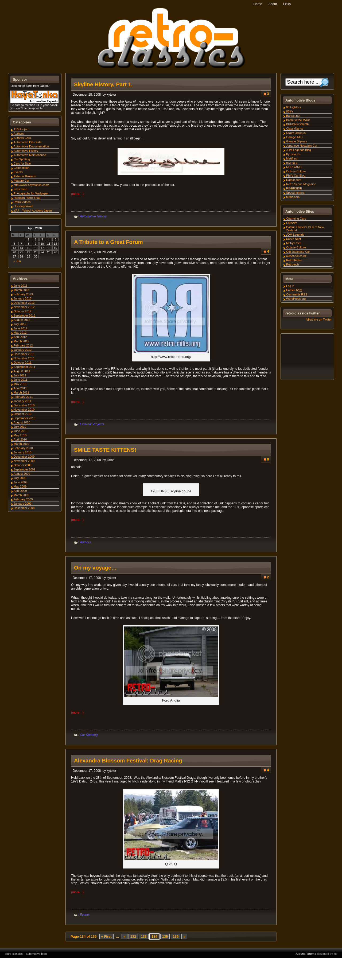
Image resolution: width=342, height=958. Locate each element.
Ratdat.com (293, 179)
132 (133, 936)
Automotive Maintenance (30, 155)
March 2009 (21, 495)
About (273, 4)
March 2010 (21, 443)
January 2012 (23, 349)
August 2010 (22, 422)
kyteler (111, 94)
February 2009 (23, 499)
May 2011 (20, 383)
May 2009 (20, 486)
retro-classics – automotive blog (26, 953)
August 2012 (22, 319)
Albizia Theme (306, 953)
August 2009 (22, 473)
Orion (110, 460)
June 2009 (20, 482)
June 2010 (20, 431)
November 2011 (24, 358)
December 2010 (24, 405)
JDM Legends (295, 234)
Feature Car (21, 180)
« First (106, 936)
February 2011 (23, 396)
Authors (85, 542)
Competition (21, 167)
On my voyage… (95, 568)
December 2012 (24, 302)
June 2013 (20, 285)
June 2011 (20, 379)
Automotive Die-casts (27, 142)
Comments (296, 294)
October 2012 (23, 311)
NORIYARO (294, 167)
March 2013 (21, 289)
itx (335, 953)
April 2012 (20, 336)
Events (85, 915)
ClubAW (291, 222)
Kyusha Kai (293, 154)
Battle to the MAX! (298, 120)
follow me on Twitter (319, 319)
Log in (290, 285)
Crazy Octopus (296, 132)
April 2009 (20, 490)
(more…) (77, 194)
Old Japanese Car (298, 251)
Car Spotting (89, 735)
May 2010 (20, 435)
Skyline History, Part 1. (103, 84)
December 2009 (24, 456)
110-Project (21, 129)
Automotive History (93, 216)
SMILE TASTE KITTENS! (105, 450)
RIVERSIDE (294, 188)
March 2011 (21, 392)
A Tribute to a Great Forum (108, 242)
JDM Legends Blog (298, 149)
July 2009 (20, 478)
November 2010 (24, 409)
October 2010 (23, 413)
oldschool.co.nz (296, 256)
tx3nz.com (293, 196)
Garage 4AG (294, 137)
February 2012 (23, 345)
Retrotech (292, 264)
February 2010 (23, 448)
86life (289, 111)
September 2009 (24, 469)
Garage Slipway (296, 141)
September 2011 (24, 366)
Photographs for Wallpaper (31, 193)
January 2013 (23, 298)
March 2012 (21, 341)
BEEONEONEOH (297, 124)
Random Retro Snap (27, 197)
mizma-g (291, 162)
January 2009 (23, 503)
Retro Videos (22, 202)
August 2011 (22, 371)
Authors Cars (22, 137)
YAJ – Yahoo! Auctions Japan (33, 210)
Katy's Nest (293, 238)
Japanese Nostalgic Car (301, 145)
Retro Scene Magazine (301, 184)
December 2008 (24, 507)
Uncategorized (23, 206)
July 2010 (20, 426)
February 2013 (23, 294)
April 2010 (20, 439)
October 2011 (23, 362)
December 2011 (24, 354)
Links (287, 4)
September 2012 (24, 315)
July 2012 (20, 324)
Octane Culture (296, 171)
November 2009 (24, 460)
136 (175, 936)
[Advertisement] (307, 357)
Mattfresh (292, 158)
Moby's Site (293, 243)
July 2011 (20, 375)
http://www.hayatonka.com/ (31, 184)
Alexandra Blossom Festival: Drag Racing (128, 761)
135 (165, 936)
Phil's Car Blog (295, 175)
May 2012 (20, 332)
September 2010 (24, 418)
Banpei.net (293, 115)
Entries (294, 290)
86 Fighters (293, 107)
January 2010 (23, 452)
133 (144, 936)
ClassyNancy (294, 128)
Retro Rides (294, 260)
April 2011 (20, 388)
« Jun (17, 261)
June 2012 (20, 328)
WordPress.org (296, 298)
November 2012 (24, 307)
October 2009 (23, 465)
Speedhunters (295, 192)
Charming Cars (296, 218)
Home (258, 4)
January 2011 (23, 401)
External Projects (92, 424)
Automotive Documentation (31, 146)
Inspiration (20, 189)
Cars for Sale (22, 163)
